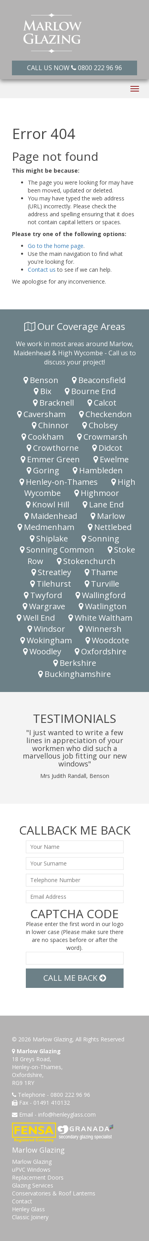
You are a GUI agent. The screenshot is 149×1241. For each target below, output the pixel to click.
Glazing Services (32, 1185)
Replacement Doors (38, 1177)
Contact (22, 1201)
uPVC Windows (31, 1169)
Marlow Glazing (32, 1161)
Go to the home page (55, 246)
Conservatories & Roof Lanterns (53, 1193)
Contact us (42, 269)
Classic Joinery (30, 1217)
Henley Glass (28, 1209)
